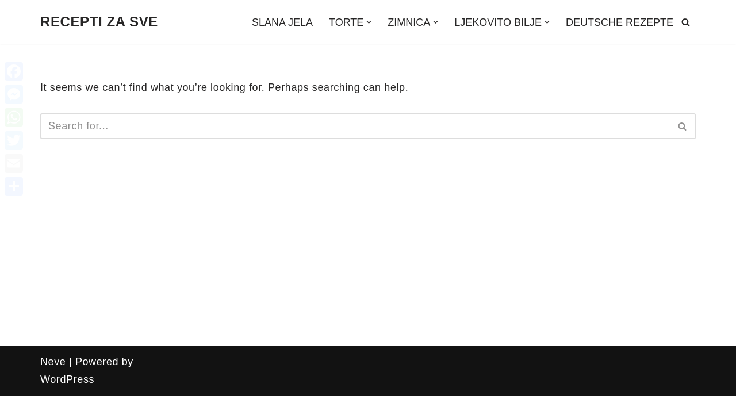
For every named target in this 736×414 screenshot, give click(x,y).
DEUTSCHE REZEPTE (619, 22)
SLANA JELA (282, 22)
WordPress (67, 379)
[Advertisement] (368, 259)
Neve (53, 361)
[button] (368, 22)
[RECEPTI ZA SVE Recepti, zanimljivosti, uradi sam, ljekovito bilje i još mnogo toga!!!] (99, 22)
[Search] (685, 22)
